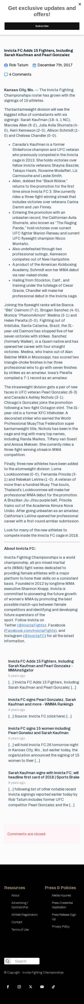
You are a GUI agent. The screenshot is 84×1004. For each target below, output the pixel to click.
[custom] (53, 987)
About (15, 895)
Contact (16, 922)
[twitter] (30, 987)
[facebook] (8, 987)
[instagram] (19, 987)
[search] (7, 961)
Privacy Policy (61, 926)
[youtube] (42, 987)
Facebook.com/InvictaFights (30, 631)
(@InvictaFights (31, 625)
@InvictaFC (34, 636)
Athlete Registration (24, 914)
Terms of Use (20, 929)
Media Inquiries (61, 895)
